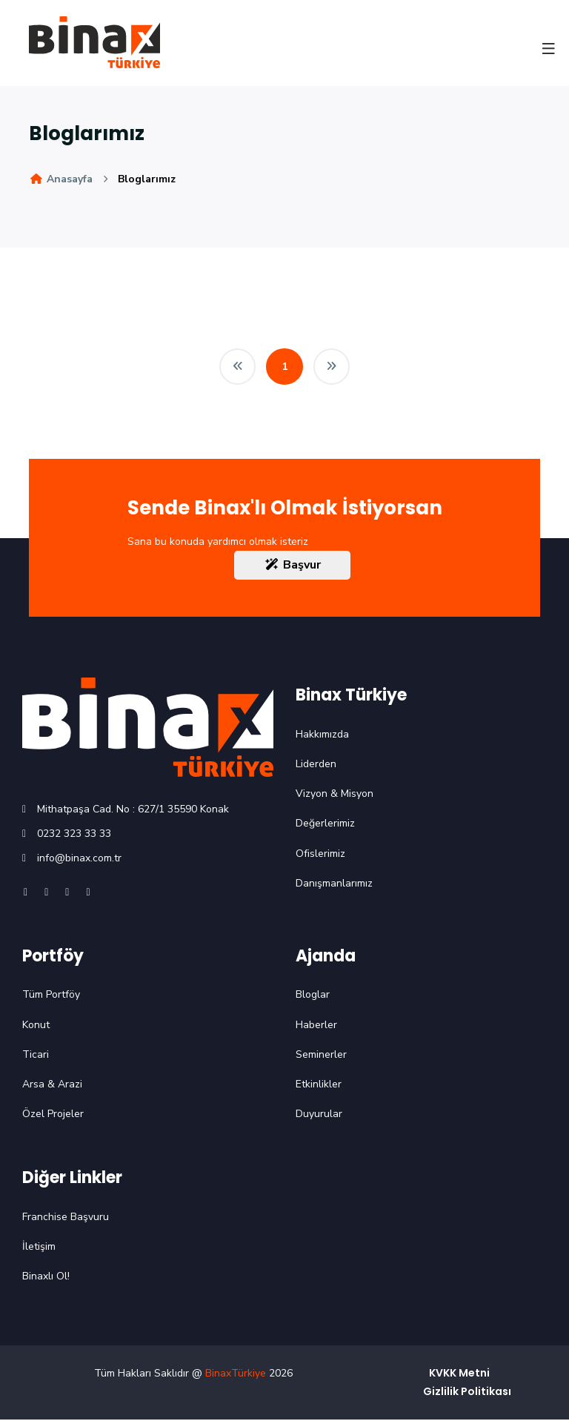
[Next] (331, 366)
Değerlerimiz (325, 825)
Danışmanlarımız (334, 885)
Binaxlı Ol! (46, 1278)
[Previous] (237, 366)
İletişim (39, 1248)
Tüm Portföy (51, 996)
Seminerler (321, 1056)
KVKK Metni (459, 1373)
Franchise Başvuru (65, 1218)
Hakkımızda (322, 736)
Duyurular (319, 1115)
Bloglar (313, 996)
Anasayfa (61, 179)
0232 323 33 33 (74, 835)
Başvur (292, 566)
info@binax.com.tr (79, 859)
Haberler (316, 1025)
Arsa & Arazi (52, 1086)
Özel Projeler (53, 1115)
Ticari (35, 1056)
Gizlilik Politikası (467, 1392)
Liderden (316, 765)
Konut (36, 1025)
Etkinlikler (319, 1086)
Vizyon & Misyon (334, 795)
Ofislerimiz (320, 854)
